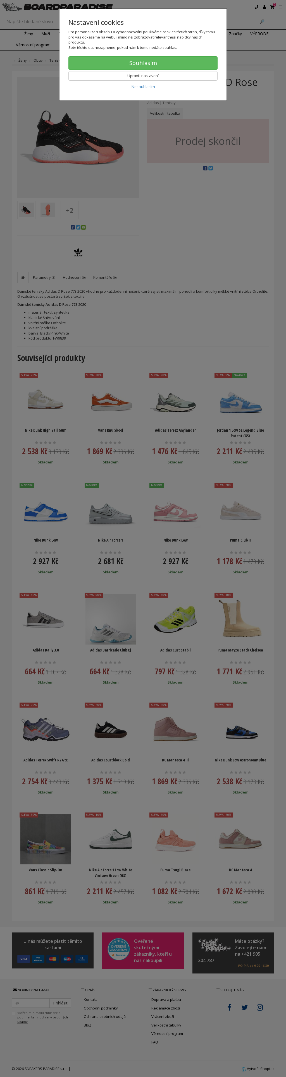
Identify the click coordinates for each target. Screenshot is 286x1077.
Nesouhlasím (143, 86)
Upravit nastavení (143, 75)
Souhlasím (143, 63)
